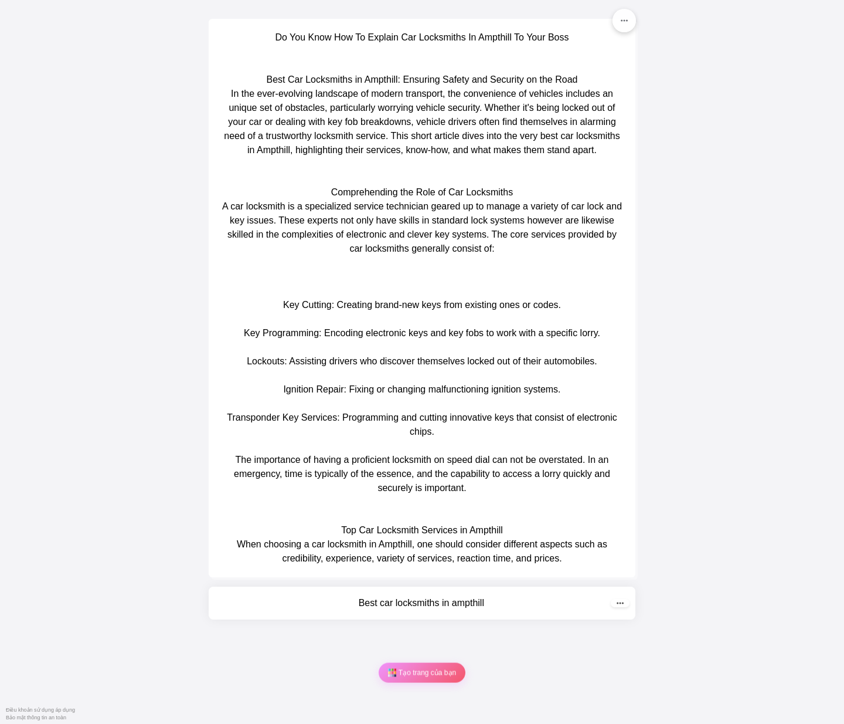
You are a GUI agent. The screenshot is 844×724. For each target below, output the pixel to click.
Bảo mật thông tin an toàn (36, 717)
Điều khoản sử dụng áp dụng (40, 710)
